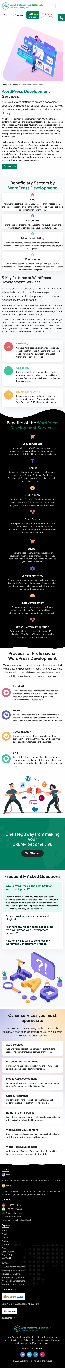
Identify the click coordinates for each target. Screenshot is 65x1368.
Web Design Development (22, 1129)
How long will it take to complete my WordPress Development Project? (28, 942)
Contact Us (10, 166)
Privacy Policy (8, 1255)
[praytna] (9, 1311)
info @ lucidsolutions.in (12, 1213)
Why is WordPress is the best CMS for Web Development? (29, 887)
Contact (5, 1241)
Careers (5, 1237)
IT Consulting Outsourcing (22, 1061)
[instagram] (42, 1354)
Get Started (32, 853)
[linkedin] (35, 1354)
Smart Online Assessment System (20, 1303)
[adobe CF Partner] (47, 14)
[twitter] (29, 1354)
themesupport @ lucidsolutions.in (17, 1220)
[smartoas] (13, 1296)
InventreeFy (8, 1317)
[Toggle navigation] (59, 6)
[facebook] (22, 1354)
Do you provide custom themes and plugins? (27, 917)
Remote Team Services (20, 1112)
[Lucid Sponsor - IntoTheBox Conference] (32, 15)
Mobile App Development (21, 1078)
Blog (4, 1248)
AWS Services (14, 1044)
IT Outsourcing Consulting (13, 1266)
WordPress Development (21, 1146)
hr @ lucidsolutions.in (11, 1216)
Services (14, 84)
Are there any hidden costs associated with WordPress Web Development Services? (29, 930)
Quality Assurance (17, 1095)
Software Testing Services (13, 1277)
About (4, 1234)
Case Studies (8, 1251)
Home (4, 84)
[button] (61, 17)
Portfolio (5, 1244)
